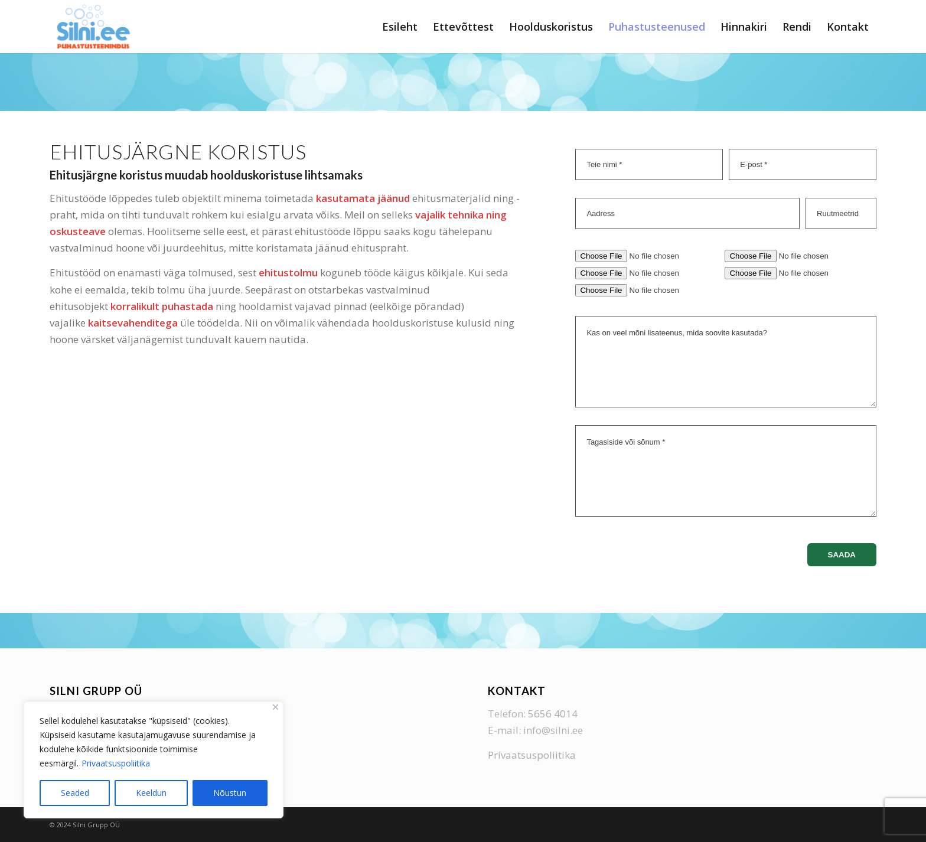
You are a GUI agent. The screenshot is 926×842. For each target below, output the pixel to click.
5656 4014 (553, 713)
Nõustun (229, 792)
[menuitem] (399, 26)
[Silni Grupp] (93, 26)
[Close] (275, 707)
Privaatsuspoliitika (115, 763)
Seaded (75, 792)
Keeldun (151, 792)
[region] (153, 759)
